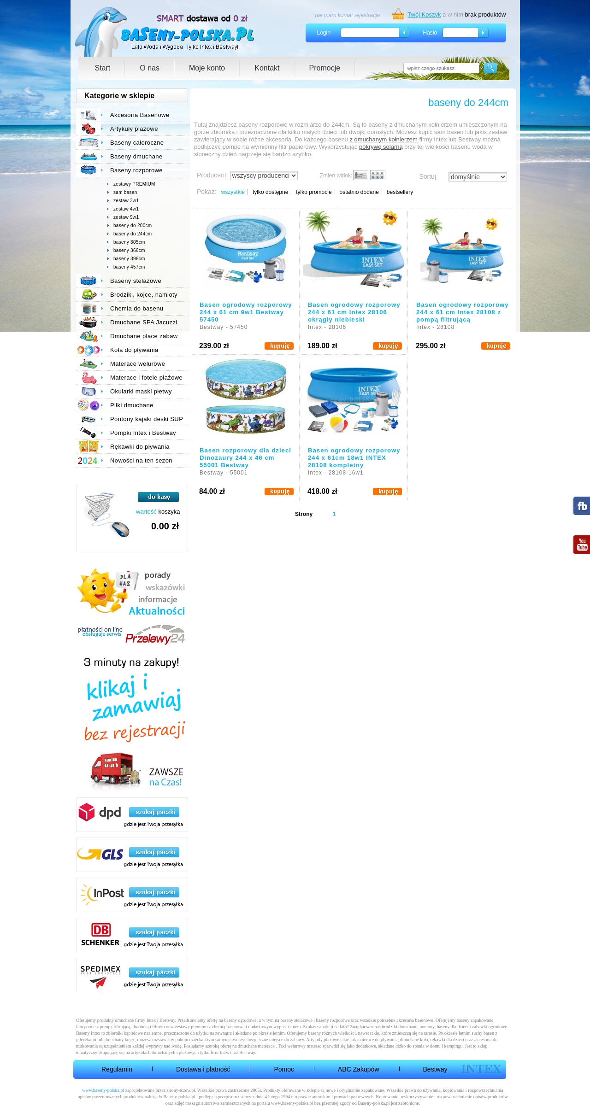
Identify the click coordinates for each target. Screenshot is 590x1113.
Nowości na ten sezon (141, 460)
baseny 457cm (129, 266)
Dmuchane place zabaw (144, 336)
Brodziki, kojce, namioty (143, 294)
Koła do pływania (134, 349)
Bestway (435, 1069)
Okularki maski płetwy (141, 391)
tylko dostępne (270, 192)
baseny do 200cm (132, 225)
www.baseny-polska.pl (103, 1090)
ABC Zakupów (358, 1069)
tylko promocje (313, 192)
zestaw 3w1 (126, 200)
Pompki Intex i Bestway (143, 432)
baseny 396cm (129, 258)
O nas (149, 68)
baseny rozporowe (333, 1020)
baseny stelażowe (296, 1020)
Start (103, 68)
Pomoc (284, 1069)
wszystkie (233, 192)
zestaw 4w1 (126, 208)
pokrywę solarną (381, 146)
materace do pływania (377, 1039)
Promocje (325, 68)
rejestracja (367, 15)
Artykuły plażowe (134, 128)
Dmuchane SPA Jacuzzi (143, 322)
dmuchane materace (256, 1046)
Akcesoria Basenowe (139, 114)
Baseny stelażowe (135, 280)
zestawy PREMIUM (134, 184)
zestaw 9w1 (126, 217)
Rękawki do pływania (140, 446)
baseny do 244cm (132, 233)
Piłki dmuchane (131, 405)
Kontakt (266, 68)
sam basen (125, 192)
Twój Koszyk (424, 14)
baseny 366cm (129, 250)
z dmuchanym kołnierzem (383, 139)
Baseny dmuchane (136, 156)
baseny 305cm (129, 242)
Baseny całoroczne (137, 142)
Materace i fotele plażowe (146, 377)
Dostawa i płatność (203, 1069)
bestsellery (400, 192)
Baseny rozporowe (136, 170)
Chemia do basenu (136, 308)
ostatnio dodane (358, 192)
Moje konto (207, 68)
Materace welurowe (137, 363)
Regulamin (116, 1069)
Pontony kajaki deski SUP (146, 419)
